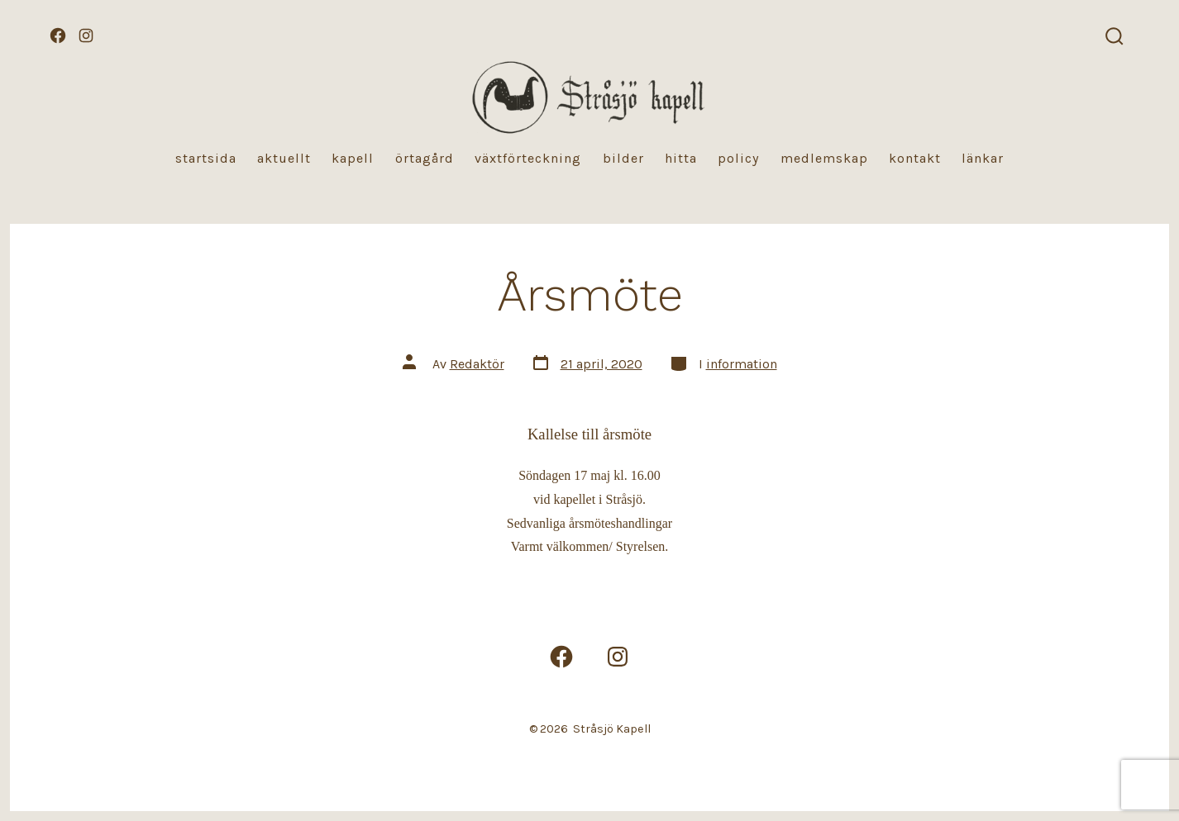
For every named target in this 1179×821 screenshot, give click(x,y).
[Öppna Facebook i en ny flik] (57, 35)
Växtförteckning (528, 158)
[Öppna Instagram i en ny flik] (86, 35)
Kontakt (915, 158)
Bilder (623, 158)
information (741, 364)
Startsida (205, 158)
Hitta (681, 158)
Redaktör (477, 364)
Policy (738, 158)
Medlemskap (824, 158)
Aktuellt (284, 158)
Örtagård (424, 158)
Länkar (983, 158)
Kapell (353, 158)
